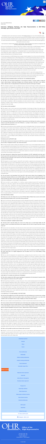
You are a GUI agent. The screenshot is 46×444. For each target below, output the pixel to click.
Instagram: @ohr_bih (23, 417)
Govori (23, 346)
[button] (44, 2)
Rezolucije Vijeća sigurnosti (23, 380)
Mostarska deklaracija (23, 400)
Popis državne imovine (23, 397)
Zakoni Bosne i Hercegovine (23, 378)
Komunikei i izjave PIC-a (23, 366)
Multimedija (23, 354)
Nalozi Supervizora (23, 391)
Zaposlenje (23, 407)
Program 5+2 (23, 385)
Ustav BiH (23, 375)
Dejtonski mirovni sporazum (23, 372)
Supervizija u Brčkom (23, 388)
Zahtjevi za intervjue (5, 369)
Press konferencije (23, 351)
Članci (23, 344)
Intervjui (23, 341)
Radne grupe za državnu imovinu (23, 394)
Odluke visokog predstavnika (23, 357)
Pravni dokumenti (23, 363)
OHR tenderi (23, 404)
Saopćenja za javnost (23, 338)
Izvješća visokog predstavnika (23, 360)
